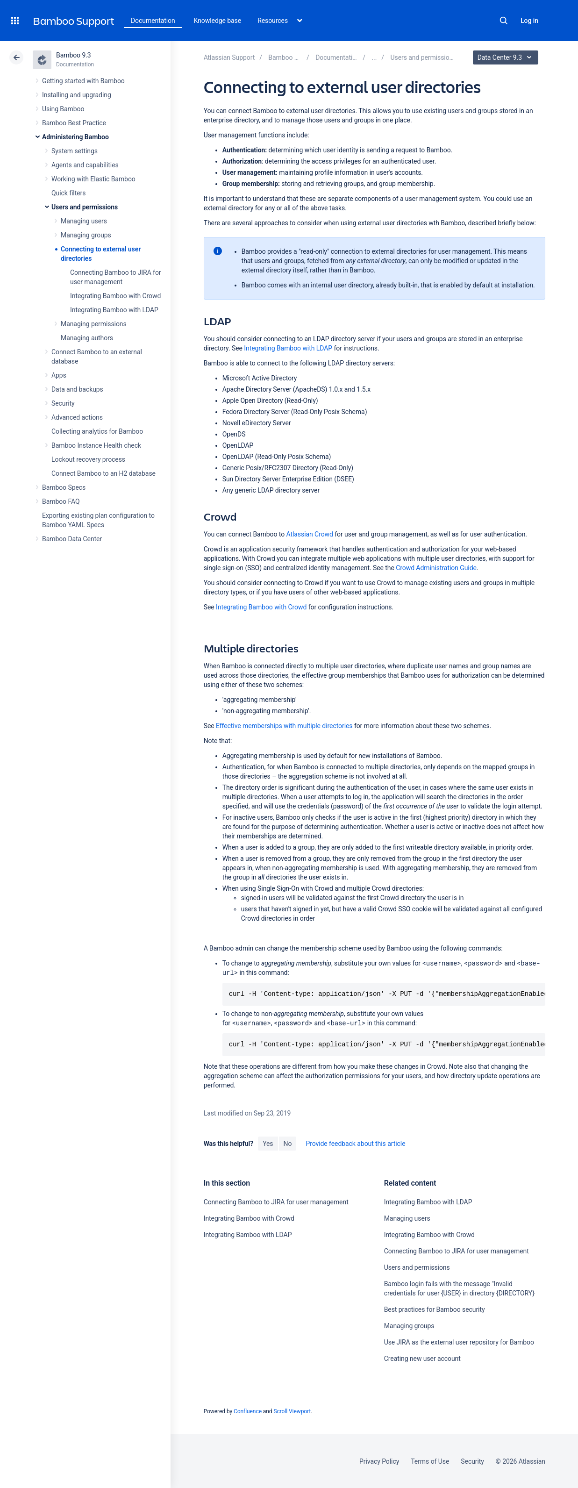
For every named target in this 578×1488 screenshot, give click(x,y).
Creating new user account (422, 1358)
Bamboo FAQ (60, 501)
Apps (58, 375)
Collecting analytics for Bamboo (97, 431)
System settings (74, 151)
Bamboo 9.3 (73, 55)
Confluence (248, 1411)
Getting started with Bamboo (83, 81)
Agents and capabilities (85, 165)
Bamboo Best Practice (74, 123)
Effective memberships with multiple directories (284, 726)
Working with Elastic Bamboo (93, 179)
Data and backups (77, 389)
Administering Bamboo (75, 137)
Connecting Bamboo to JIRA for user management (276, 1202)
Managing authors (87, 338)
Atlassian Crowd (309, 534)
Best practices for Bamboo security (434, 1309)
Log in (529, 20)
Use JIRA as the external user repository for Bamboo (459, 1342)
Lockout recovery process (88, 459)
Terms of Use (430, 1461)
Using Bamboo (63, 109)
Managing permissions (94, 324)
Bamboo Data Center (72, 539)
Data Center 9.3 (507, 57)
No (288, 1143)
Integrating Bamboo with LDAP (114, 310)
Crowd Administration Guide (436, 568)
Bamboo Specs (64, 487)
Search (503, 20)
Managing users (84, 221)
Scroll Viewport (292, 1411)
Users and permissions (84, 207)
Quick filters (68, 193)
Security (63, 403)
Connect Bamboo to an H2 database (103, 473)
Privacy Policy (379, 1461)
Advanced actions (77, 417)
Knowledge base (218, 20)
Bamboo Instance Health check (96, 445)
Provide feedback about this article (355, 1143)
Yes (268, 1143)
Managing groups (86, 235)
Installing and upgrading (76, 95)
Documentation (153, 20)
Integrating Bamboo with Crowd (115, 296)
